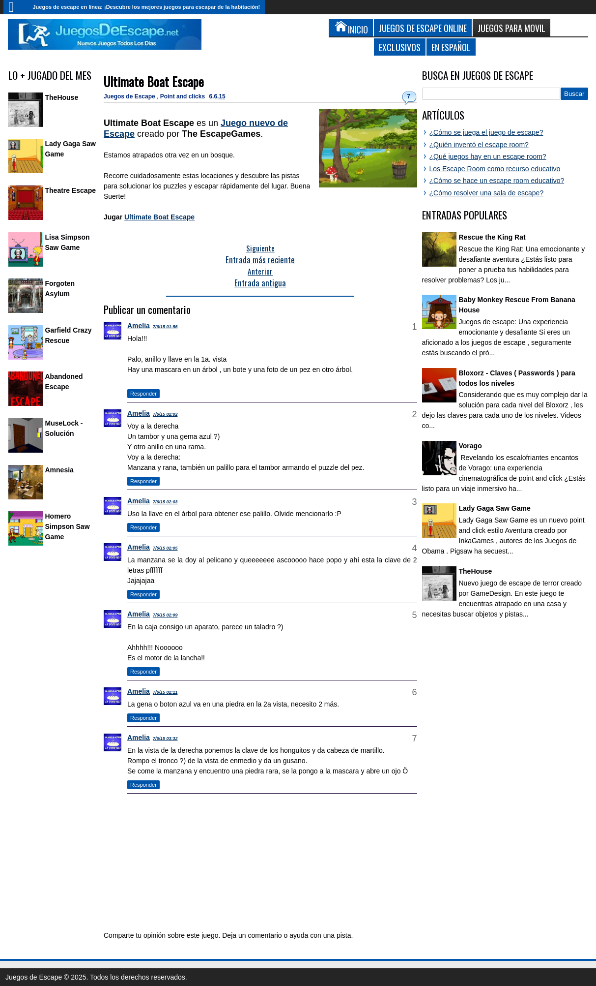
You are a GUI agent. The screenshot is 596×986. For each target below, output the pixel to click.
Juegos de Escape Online (423, 27)
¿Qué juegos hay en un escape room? (487, 156)
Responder (143, 394)
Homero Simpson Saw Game (67, 526)
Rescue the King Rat (492, 237)
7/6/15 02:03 (165, 501)
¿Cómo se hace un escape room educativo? (497, 181)
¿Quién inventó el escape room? (479, 145)
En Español (451, 47)
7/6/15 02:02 (165, 414)
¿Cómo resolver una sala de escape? (486, 193)
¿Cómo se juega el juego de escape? (486, 132)
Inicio (15, 7)
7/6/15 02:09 (165, 615)
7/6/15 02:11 (165, 692)
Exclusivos (400, 47)
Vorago (470, 446)
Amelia (138, 326)
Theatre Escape (70, 190)
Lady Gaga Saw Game (495, 508)
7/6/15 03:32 (165, 738)
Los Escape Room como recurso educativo (495, 169)
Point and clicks (183, 96)
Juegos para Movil (511, 27)
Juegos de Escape (130, 96)
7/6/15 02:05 (165, 548)
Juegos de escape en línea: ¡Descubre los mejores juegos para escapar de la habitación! (146, 7)
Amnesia (59, 470)
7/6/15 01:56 (165, 326)
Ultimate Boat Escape (154, 81)
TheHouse (62, 97)
